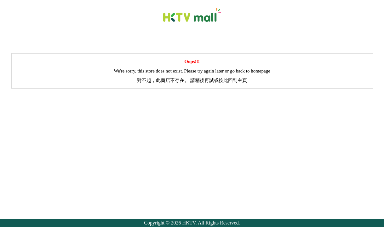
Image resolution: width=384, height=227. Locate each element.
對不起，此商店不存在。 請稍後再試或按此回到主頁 (192, 80)
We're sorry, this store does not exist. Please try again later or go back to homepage (192, 70)
